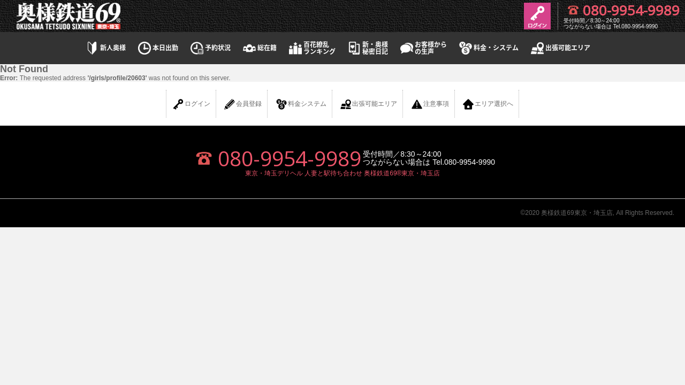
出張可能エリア (559, 47)
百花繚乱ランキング (311, 48)
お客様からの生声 (423, 48)
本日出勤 (157, 47)
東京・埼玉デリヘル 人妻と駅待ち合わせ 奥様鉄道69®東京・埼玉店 (342, 173)
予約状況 (210, 47)
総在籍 (259, 47)
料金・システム (488, 47)
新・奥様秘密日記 (367, 48)
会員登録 (242, 104)
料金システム (300, 104)
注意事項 (429, 104)
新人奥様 (105, 47)
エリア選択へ (487, 104)
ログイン (191, 104)
